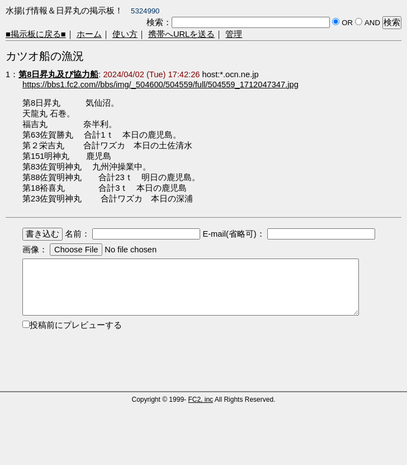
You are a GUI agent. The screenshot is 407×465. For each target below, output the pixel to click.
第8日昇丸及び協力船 (58, 74)
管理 (233, 34)
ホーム (89, 34)
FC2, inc (200, 399)
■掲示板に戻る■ (36, 34)
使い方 (125, 34)
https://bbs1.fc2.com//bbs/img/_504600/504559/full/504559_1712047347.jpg (160, 84)
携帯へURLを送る (181, 34)
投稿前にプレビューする (76, 325)
